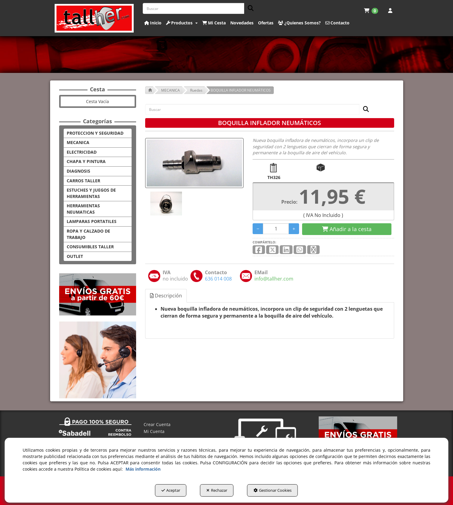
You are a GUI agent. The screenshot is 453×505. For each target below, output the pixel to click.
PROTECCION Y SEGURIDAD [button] (95, 133)
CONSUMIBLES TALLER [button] (90, 246)
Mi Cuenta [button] (154, 431)
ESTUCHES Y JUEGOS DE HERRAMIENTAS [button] (91, 193)
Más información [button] (143, 469)
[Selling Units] (276, 228)
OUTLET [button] (75, 256)
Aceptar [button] (170, 490)
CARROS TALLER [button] (83, 180)
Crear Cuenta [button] (157, 424)
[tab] (166, 296)
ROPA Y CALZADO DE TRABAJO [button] (88, 234)
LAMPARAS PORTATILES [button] (91, 221)
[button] (94, 18)
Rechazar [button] (216, 490)
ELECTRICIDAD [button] (82, 152)
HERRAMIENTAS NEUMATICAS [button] (83, 209)
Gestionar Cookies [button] (273, 490)
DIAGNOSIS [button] (78, 171)
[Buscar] (249, 8)
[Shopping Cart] (346, 229)
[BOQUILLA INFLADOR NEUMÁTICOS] (194, 163)
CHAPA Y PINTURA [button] (86, 161)
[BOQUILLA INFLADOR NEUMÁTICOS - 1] (165, 203)
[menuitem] (371, 10)
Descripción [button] (166, 295)
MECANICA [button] (78, 142)
